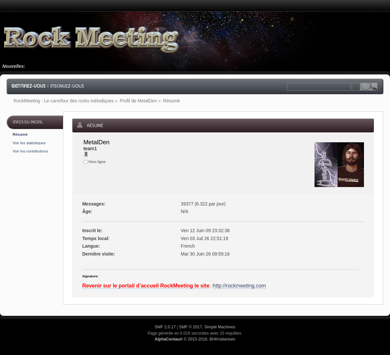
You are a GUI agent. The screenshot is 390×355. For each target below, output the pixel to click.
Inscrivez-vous (67, 86)
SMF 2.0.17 (165, 327)
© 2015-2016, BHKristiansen (195, 339)
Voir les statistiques (29, 143)
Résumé (20, 134)
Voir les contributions (30, 151)
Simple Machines (219, 327)
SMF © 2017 (190, 327)
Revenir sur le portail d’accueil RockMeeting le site (145, 285)
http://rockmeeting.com (239, 285)
